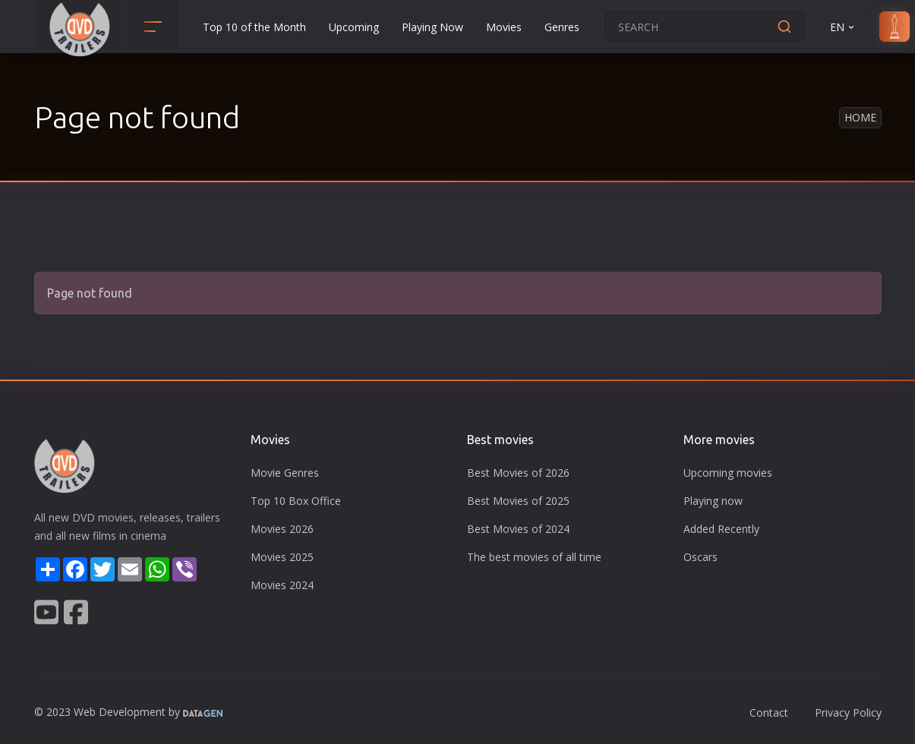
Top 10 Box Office (296, 500)
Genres (561, 27)
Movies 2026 (282, 529)
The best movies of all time (534, 557)
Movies (504, 27)
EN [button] (843, 27)
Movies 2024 (282, 585)
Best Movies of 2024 (518, 529)
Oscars (700, 557)
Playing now (713, 500)
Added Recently (721, 529)
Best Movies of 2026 (518, 472)
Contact (768, 712)
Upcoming (354, 27)
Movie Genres (285, 472)
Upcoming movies (727, 472)
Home (860, 117)
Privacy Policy (848, 712)
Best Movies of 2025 (518, 500)
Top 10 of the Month (254, 27)
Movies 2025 (282, 557)
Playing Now (432, 27)
